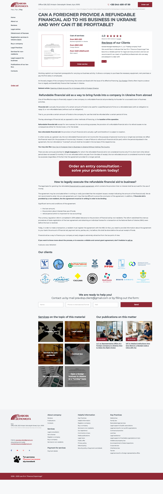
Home (13, 17)
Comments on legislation (68, 9)
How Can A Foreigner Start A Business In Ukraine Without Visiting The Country (81, 147)
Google (119, 39)
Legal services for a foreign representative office (125, 453)
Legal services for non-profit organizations (123, 428)
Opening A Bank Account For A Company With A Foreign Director (74, 88)
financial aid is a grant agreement (81, 186)
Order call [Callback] (14, 86)
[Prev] (103, 61)
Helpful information (84, 420)
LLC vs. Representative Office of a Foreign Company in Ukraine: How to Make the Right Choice (109, 346)
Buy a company (17, 44)
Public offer (81, 440)
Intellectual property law (117, 440)
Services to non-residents (55, 442)
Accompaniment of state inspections (121, 443)
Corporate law (114, 445)
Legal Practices (16, 48)
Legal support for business (17, 59)
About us (14, 21)
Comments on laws (84, 433)
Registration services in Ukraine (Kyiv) (19, 38)
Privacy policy (82, 443)
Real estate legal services (118, 423)
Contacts (14, 71)
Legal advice (15, 29)
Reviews (14, 25)
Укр (12, 10)
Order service (82, 64)
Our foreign (123, 81)
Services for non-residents (17, 53)
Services (43, 316)
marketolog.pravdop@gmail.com (21, 444)
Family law (113, 420)
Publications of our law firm (19, 66)
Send (136, 305)
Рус (16, 10)
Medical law (113, 418)
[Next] (105, 61)
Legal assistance (115, 435)
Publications (51, 420)
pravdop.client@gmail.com (24, 440)
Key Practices (82, 418)
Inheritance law (115, 448)
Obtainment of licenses (20, 33)
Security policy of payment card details (90, 448)
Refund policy (82, 445)
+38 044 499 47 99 (120, 4)
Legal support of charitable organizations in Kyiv (125, 438)
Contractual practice (116, 430)
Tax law (112, 450)
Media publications (84, 435)
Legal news (81, 438)
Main (39, 9)
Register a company (54, 437)
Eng (20, 10)
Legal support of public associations (121, 425)
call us (129, 240)
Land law (113, 433)
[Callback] (145, 4)
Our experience (82, 430)
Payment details (53, 451)
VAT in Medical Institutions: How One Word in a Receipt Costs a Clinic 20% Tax (138, 346)
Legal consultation (53, 432)
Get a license (51, 434)
